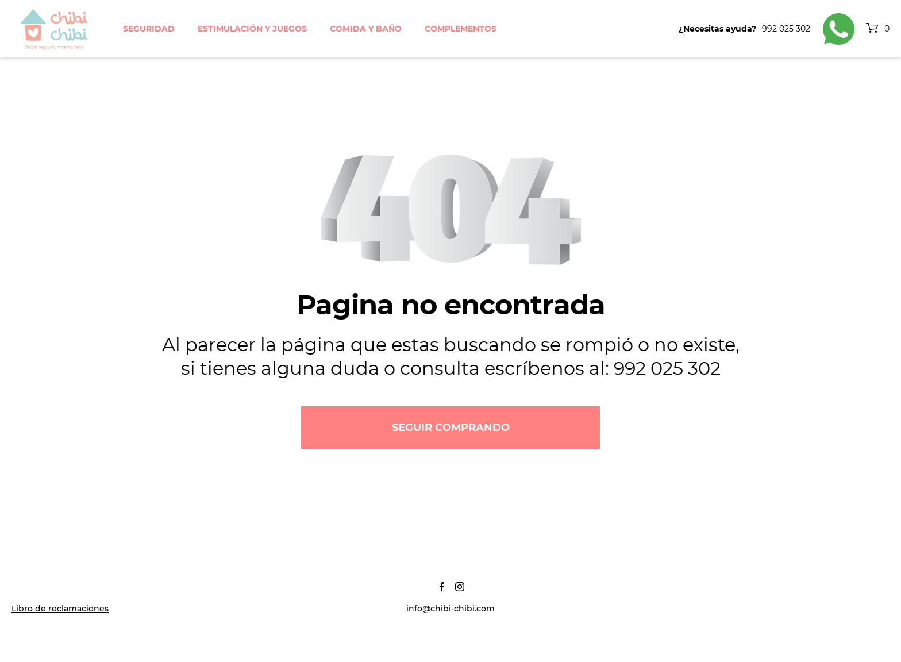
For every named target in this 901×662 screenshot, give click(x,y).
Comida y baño (366, 29)
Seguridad (149, 29)
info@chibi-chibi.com (450, 608)
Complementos (460, 29)
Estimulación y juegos (252, 29)
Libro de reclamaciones (60, 608)
